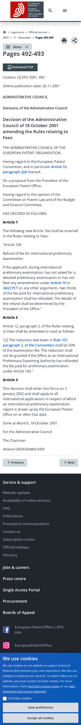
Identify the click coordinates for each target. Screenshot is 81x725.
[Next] (68, 463)
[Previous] (15, 463)
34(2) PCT (10, 288)
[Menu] (66, 11)
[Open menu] (17, 47)
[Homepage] (4, 32)
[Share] (74, 40)
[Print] (64, 40)
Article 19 (58, 282)
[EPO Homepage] (27, 10)
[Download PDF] (20, 67)
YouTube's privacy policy (44, 686)
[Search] (51, 11)
